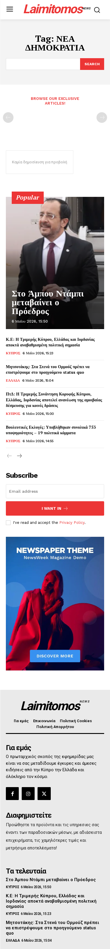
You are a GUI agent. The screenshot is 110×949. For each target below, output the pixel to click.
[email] (55, 491)
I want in (55, 508)
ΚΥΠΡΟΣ (13, 353)
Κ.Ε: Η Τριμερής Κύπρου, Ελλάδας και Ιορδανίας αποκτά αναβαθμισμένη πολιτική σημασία (50, 342)
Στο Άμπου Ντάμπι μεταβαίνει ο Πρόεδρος (48, 302)
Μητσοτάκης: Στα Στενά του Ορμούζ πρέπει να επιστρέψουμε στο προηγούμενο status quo (47, 369)
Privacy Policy (71, 522)
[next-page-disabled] (102, 117)
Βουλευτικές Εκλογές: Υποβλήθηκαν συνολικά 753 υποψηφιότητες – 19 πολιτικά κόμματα (51, 430)
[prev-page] (8, 117)
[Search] (92, 64)
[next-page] (19, 456)
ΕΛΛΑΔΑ (13, 380)
